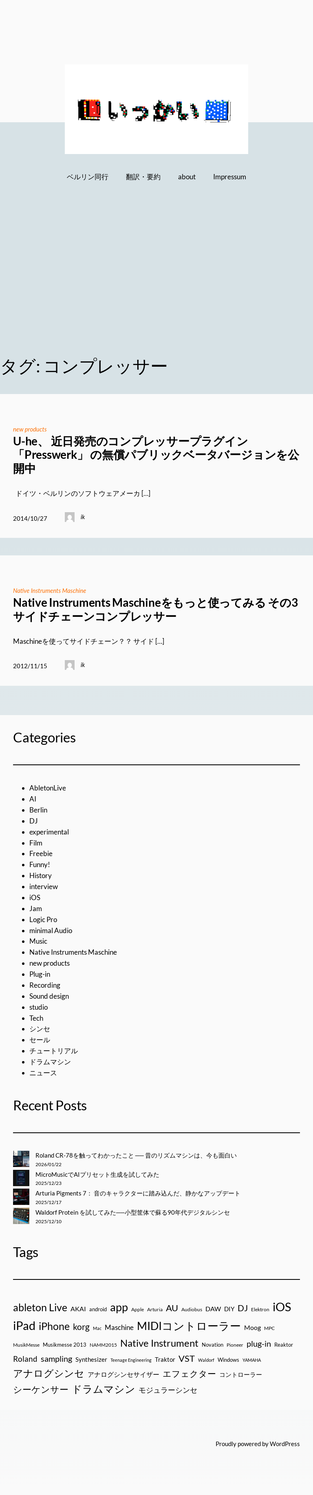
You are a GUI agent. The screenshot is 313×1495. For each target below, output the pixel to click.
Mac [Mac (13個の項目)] (97, 1328)
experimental (49, 832)
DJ (33, 821)
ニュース (43, 1072)
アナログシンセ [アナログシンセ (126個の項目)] (48, 1373)
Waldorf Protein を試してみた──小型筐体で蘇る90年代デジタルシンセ (132, 1212)
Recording (44, 985)
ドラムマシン (50, 1061)
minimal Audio (50, 930)
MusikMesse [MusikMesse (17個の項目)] (26, 1345)
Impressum (229, 176)
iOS (34, 897)
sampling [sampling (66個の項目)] (56, 1358)
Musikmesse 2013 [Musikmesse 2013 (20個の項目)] (64, 1344)
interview (43, 886)
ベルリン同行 (87, 176)
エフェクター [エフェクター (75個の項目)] (189, 1373)
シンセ (39, 1028)
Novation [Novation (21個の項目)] (212, 1344)
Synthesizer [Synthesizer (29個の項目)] (91, 1359)
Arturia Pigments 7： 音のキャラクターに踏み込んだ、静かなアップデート (137, 1193)
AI (32, 799)
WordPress (285, 1443)
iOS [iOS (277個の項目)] (282, 1307)
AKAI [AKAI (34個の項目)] (78, 1308)
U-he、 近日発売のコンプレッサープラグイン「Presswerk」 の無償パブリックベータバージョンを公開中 (156, 454)
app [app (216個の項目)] (119, 1307)
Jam (35, 908)
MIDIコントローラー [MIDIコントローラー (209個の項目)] (189, 1325)
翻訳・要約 (143, 176)
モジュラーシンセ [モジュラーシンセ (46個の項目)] (168, 1389)
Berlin (38, 810)
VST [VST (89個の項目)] (187, 1358)
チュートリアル (53, 1050)
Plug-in (39, 974)
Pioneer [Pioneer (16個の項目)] (235, 1345)
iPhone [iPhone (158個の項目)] (54, 1326)
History (40, 875)
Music (38, 941)
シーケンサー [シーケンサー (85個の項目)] (40, 1389)
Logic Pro (43, 919)
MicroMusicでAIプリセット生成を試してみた (97, 1174)
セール (39, 1039)
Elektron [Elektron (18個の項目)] (260, 1309)
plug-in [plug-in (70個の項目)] (259, 1343)
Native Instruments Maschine (49, 590)
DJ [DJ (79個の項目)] (243, 1308)
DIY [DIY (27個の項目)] (229, 1308)
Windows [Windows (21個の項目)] (228, 1359)
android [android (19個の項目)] (98, 1309)
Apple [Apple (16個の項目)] (137, 1309)
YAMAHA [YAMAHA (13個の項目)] (251, 1360)
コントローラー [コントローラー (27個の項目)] (240, 1374)
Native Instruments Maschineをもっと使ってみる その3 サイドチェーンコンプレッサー (155, 609)
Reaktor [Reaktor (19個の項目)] (283, 1344)
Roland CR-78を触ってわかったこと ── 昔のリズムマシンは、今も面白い (136, 1155)
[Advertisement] (156, 281)
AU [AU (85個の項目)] (172, 1308)
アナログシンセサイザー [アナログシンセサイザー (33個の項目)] (123, 1374)
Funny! (39, 864)
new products (30, 429)
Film (35, 843)
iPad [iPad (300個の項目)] (24, 1325)
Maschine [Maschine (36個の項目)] (119, 1327)
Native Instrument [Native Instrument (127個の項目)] (159, 1343)
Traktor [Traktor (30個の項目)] (165, 1359)
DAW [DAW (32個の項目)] (213, 1308)
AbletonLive (47, 788)
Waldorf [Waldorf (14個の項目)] (206, 1360)
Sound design (49, 996)
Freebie (41, 853)
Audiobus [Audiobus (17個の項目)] (191, 1309)
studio (38, 1007)
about (187, 176)
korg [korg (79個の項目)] (81, 1326)
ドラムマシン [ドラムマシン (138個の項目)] (103, 1389)
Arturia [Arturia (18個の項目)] (155, 1309)
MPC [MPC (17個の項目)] (269, 1328)
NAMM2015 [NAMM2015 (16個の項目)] (103, 1345)
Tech (36, 1018)
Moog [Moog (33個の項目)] (252, 1327)
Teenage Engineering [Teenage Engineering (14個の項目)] (131, 1360)
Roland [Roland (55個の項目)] (25, 1358)
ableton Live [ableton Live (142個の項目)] (40, 1307)
